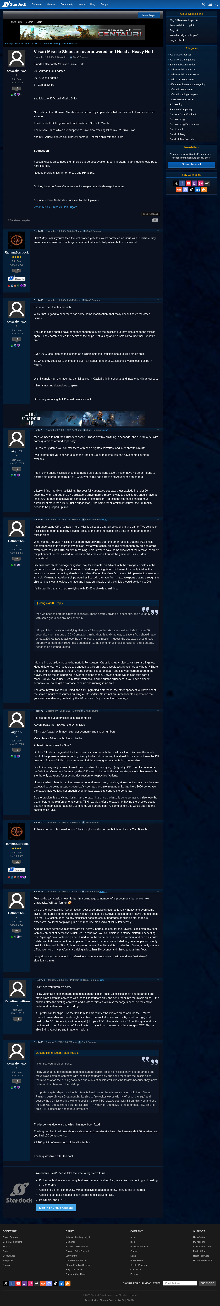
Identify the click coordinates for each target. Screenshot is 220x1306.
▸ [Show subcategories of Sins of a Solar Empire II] (60, 44)
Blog (92, 4)
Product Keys (199, 1251)
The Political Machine (75, 1260)
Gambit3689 (16, 541)
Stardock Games (23, 43)
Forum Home (16, 22)
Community (66, 4)
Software (37, 4)
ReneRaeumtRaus (18, 1001)
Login (39, 22)
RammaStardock (17, 252)
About (133, 1237)
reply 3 (61, 603)
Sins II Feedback (70, 43)
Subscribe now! (191, 164)
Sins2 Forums (78, 57)
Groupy (6, 1265)
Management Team (139, 1246)
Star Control (71, 1255)
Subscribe (207, 1283)
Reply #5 (38, 711)
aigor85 (16, 451)
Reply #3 (38, 430)
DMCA (121, 1300)
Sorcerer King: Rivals (75, 1274)
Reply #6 (38, 822)
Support (105, 4)
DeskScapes (9, 1255)
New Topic (149, 15)
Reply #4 (38, 519)
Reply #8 (40, 980)
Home (8, 43)
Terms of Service (108, 1300)
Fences (6, 1251)
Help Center (199, 1237)
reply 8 (74, 1052)
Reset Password (201, 1255)
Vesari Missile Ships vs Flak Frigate (55, 207)
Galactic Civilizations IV (76, 1246)
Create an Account (202, 1246)
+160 (16, 270)
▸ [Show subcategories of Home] (12, 44)
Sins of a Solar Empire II (46, 43)
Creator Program (138, 1265)
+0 (16, 88)
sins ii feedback (150, 214)
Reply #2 (38, 300)
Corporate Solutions (12, 1242)
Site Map (131, 1300)
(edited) (104, 430)
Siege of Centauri (73, 1269)
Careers (134, 1251)
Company (136, 1231)
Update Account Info (203, 1260)
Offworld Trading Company (78, 1265)
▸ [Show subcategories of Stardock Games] (32, 44)
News (82, 4)
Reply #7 (38, 891)
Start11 (6, 1246)
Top (158, 231)
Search (29, 22)
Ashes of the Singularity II (77, 1237)
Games (51, 4)
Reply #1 (38, 231)
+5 (16, 469)
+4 (16, 558)
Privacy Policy (91, 1300)
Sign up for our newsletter (142, 1283)
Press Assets (136, 1260)
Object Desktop (10, 1237)
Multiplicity (8, 1260)
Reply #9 (38, 1042)
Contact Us (135, 1269)
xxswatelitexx (16, 70)
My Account (199, 1242)
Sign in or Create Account (56, 1207)
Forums (134, 1274)
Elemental (70, 1242)
